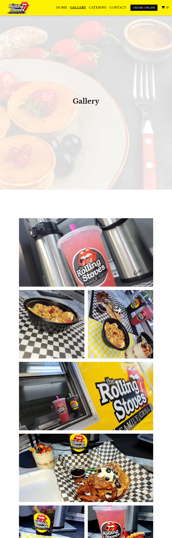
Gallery (78, 7)
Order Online (144, 7)
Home (61, 7)
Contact (117, 7)
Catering (98, 7)
